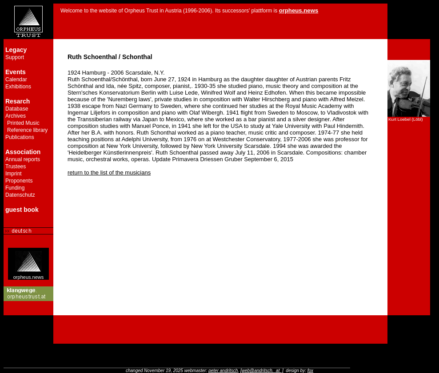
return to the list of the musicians (109, 172)
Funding (14, 188)
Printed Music (23, 123)
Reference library (27, 130)
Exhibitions (18, 86)
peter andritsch (223, 370)
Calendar (16, 79)
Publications (19, 137)
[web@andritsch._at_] (261, 370)
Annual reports (22, 159)
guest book (22, 209)
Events (15, 71)
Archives (15, 116)
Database (16, 109)
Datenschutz (20, 195)
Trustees (15, 166)
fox (310, 370)
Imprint (13, 174)
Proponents (18, 181)
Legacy (16, 49)
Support (14, 57)
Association (22, 151)
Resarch (17, 101)
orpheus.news (28, 275)
